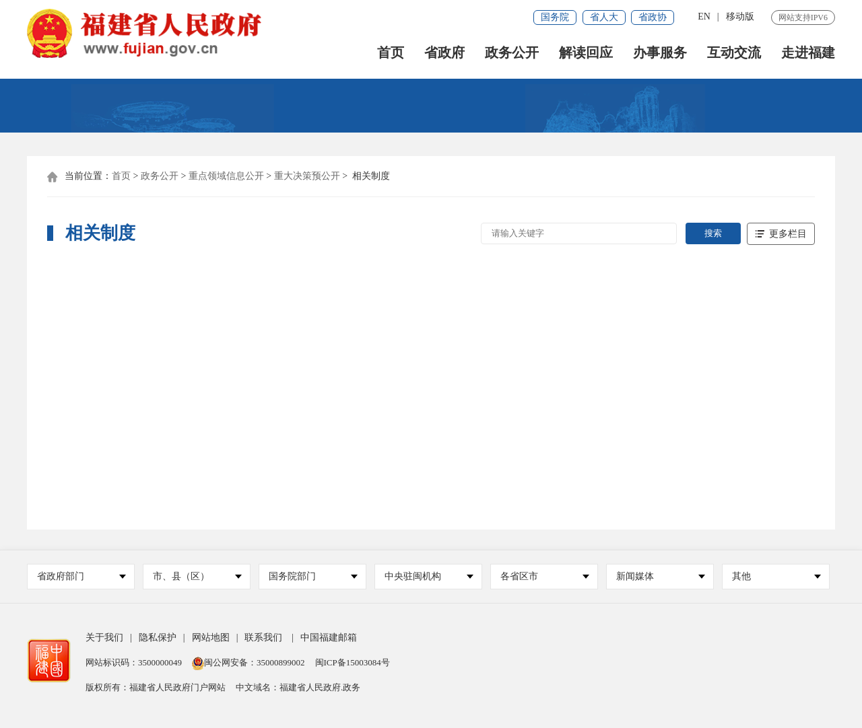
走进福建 (808, 54)
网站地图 (211, 639)
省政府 (444, 54)
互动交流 (734, 54)
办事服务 (660, 54)
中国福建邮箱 (328, 639)
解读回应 (586, 54)
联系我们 (263, 639)
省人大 (604, 17)
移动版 (740, 16)
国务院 (555, 17)
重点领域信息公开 (226, 177)
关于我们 (104, 639)
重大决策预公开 (307, 177)
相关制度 (371, 177)
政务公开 (512, 54)
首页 (390, 54)
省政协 (652, 17)
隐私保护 (157, 639)
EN (704, 16)
